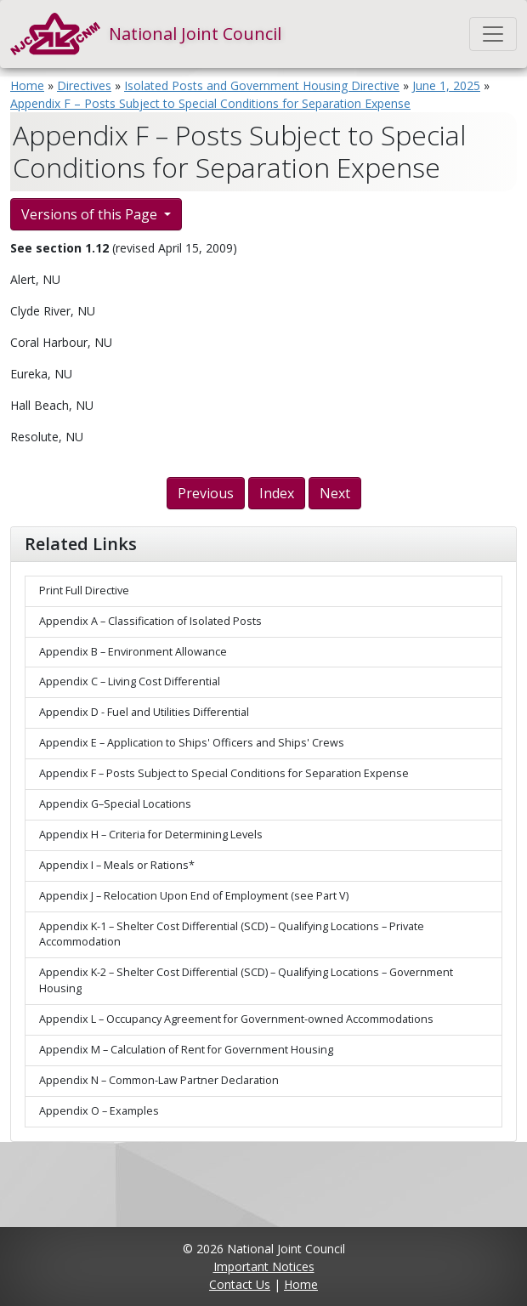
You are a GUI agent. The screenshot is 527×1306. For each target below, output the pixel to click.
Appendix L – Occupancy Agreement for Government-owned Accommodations (236, 1019)
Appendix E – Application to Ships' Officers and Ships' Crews (191, 742)
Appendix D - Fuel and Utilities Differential (144, 712)
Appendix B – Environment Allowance (133, 651)
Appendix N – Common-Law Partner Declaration (159, 1080)
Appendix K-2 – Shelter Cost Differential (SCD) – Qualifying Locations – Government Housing (246, 980)
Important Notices (263, 1266)
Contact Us (239, 1284)
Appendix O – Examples (99, 1111)
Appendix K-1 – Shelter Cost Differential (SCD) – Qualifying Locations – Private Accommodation (231, 934)
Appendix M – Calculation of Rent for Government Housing (186, 1049)
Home (27, 85)
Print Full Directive (84, 590)
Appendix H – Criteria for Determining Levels (151, 834)
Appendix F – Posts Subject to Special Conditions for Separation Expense (210, 103)
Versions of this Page (91, 214)
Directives (84, 85)
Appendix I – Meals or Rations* (117, 865)
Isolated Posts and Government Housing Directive (262, 85)
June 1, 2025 (446, 85)
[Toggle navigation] (493, 34)
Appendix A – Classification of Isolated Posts (150, 621)
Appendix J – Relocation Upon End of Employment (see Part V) (193, 896)
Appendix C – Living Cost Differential (129, 681)
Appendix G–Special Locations (115, 804)
